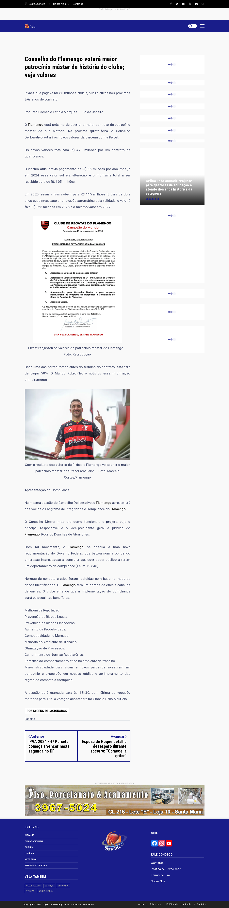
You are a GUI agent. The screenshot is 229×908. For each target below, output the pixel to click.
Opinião (30, 891)
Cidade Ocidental (34, 841)
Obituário (63, 886)
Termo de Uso (160, 875)
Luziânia (29, 853)
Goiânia (29, 847)
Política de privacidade (178, 904)
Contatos (78, 3)
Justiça (49, 886)
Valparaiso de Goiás (36, 865)
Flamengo (35, 125)
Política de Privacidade (166, 869)
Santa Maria (46, 891)
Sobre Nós (59, 3)
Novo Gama (31, 859)
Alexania (29, 835)
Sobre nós (155, 904)
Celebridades (33, 886)
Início (141, 904)
